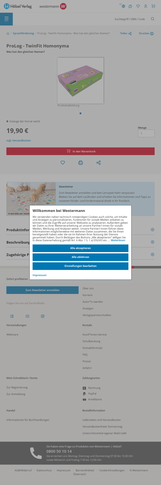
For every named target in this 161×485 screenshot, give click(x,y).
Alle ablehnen (80, 257)
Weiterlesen (118, 240)
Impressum (39, 275)
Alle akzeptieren (80, 248)
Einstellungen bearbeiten (81, 266)
